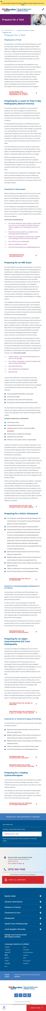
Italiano (25, 955)
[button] (36, 1008)
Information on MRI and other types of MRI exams (21, 506)
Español (26, 963)
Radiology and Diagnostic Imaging (25, 30)
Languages (15, 1004)
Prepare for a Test (11, 834)
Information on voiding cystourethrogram (20, 803)
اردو (6, 966)
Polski (7, 961)
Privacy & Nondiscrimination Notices (22, 1001)
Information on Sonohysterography (19, 631)
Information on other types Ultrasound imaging (21, 765)
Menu (4, 1008)
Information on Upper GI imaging (21, 703)
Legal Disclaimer (21, 1004)
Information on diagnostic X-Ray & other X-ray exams (22, 712)
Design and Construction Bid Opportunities (16, 936)
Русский (7, 963)
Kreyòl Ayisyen (28, 952)
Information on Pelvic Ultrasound (19, 579)
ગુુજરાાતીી (7, 952)
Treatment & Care (8, 30)
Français (26, 950)
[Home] (16, 10)
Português (26, 961)
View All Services (15, 880)
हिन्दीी (6, 955)
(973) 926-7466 (16, 869)
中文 (24, 958)
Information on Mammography (16, 255)
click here (17, 977)
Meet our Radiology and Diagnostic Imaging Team (20, 840)
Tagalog (7, 950)
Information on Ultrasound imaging (19, 757)
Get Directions (15, 863)
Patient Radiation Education (14, 829)
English (7, 947)
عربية (24, 947)
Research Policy (29, 1004)
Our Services (8, 824)
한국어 (7, 958)
